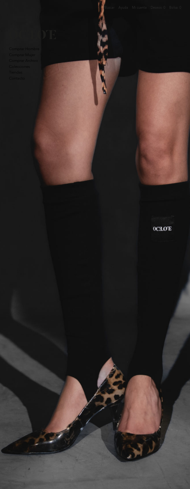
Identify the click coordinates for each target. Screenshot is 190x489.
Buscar (110, 8)
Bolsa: (175, 8)
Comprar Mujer (22, 55)
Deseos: (158, 8)
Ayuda (123, 8)
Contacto (17, 78)
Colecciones (19, 66)
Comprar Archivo (23, 60)
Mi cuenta (139, 8)
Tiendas (16, 72)
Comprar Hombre (24, 49)
